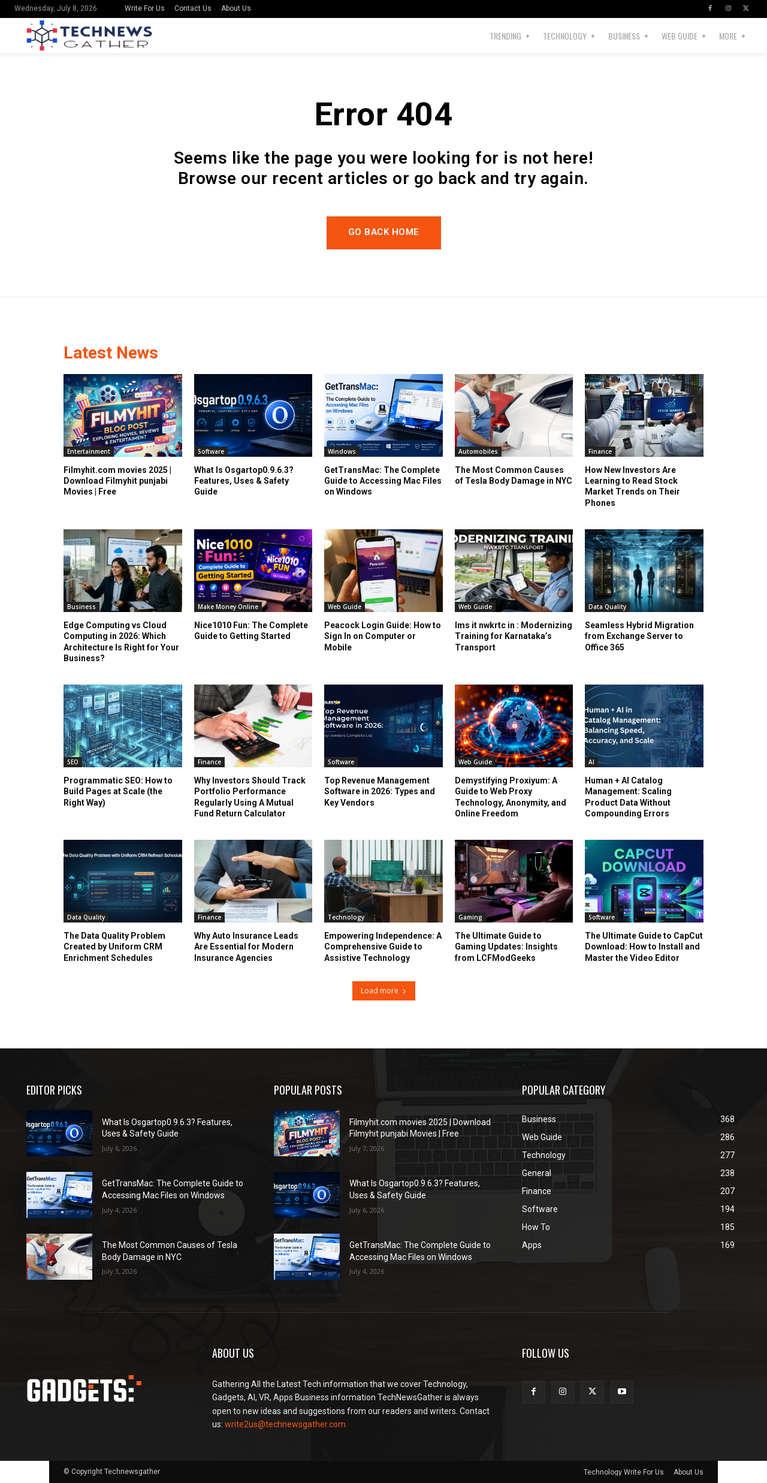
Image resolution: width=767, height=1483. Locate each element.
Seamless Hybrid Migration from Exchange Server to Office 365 (639, 636)
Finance (600, 452)
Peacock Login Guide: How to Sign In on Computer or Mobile (382, 636)
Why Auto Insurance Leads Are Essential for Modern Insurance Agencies (246, 947)
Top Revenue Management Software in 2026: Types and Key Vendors (379, 791)
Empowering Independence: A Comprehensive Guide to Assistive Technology (383, 947)
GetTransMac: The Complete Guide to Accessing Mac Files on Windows (383, 481)
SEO (72, 762)
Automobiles (478, 452)
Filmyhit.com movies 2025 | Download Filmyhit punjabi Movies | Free (117, 481)
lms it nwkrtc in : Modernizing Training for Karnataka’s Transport (513, 636)
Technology (346, 918)
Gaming (470, 918)
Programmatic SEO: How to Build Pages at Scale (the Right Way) (118, 791)
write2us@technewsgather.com (285, 1424)
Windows (342, 452)
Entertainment (88, 452)
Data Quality (607, 607)
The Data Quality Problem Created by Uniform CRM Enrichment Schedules (114, 947)
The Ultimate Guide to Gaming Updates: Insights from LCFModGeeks (506, 947)
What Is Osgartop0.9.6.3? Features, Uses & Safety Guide (244, 481)
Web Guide (344, 607)
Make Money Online (228, 607)
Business (81, 607)
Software (211, 452)
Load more (384, 990)
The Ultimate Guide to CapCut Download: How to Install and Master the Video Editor (644, 947)
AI (591, 762)
